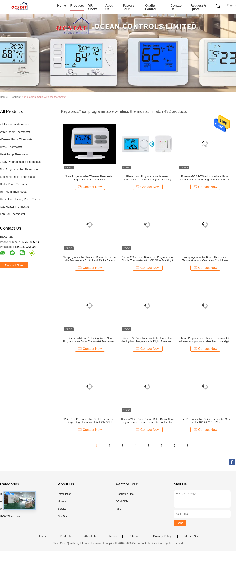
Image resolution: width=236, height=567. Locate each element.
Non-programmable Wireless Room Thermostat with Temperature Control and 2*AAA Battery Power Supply (89, 259)
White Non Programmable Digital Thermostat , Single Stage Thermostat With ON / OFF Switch (90, 421)
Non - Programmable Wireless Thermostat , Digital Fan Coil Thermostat (89, 178)
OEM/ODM (122, 501)
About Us (109, 7)
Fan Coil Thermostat (12, 214)
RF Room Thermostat (13, 191)
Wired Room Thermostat (15, 132)
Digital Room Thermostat (15, 124)
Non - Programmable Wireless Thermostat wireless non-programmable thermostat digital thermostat (205, 340)
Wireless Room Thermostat (16, 139)
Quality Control (150, 7)
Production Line (125, 493)
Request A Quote (198, 7)
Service (62, 508)
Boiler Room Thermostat (15, 184)
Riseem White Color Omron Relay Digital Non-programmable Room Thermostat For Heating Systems (147, 421)
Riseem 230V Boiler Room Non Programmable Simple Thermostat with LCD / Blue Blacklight (147, 259)
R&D (118, 508)
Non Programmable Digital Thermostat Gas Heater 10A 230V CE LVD (205, 421)
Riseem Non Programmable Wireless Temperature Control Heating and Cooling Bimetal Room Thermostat (147, 178)
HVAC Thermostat (11, 146)
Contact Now (14, 265)
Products (77, 5)
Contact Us (176, 7)
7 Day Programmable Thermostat (20, 161)
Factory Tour (128, 7)
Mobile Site (191, 536)
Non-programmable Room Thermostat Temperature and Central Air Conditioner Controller (205, 259)
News (113, 536)
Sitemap (134, 536)
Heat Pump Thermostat (14, 154)
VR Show (92, 7)
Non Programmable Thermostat (19, 169)
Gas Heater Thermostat (14, 206)
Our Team (63, 516)
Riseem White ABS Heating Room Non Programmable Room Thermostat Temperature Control (89, 340)
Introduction (64, 493)
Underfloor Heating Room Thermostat (22, 199)
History (62, 501)
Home (61, 5)
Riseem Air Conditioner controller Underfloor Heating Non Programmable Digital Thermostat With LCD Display (147, 340)
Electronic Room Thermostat (17, 176)
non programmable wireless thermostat (44, 96)
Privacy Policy (162, 536)
